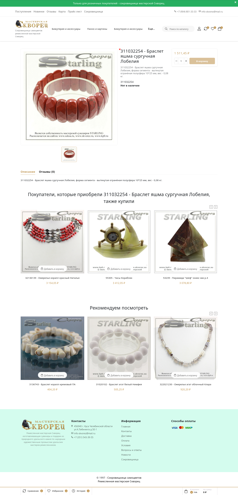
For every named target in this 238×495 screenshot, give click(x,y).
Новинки (39, 11)
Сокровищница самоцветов (124, 477)
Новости (126, 454)
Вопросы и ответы (131, 449)
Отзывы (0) (47, 171)
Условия (126, 445)
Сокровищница (93, 11)
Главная (125, 426)
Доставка (126, 435)
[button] (215, 207)
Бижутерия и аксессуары (66, 28)
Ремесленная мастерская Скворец (119, 481)
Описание (28, 171)
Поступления (23, 11)
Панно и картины (97, 28)
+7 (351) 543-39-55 (83, 437)
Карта (62, 11)
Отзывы (51, 11)
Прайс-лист (75, 11)
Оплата (125, 440)
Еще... (151, 28)
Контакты (126, 431)
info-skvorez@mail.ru (84, 433)
